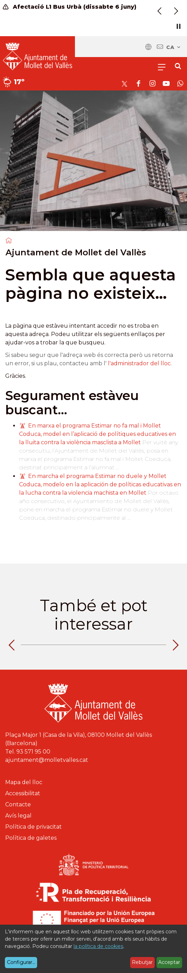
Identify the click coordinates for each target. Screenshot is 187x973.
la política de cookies (98, 946)
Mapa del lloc (23, 782)
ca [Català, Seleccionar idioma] (173, 47)
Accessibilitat (22, 793)
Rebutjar (142, 962)
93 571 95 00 (33, 751)
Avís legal (18, 815)
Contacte (18, 804)
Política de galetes (31, 838)
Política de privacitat (33, 826)
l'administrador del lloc (139, 363)
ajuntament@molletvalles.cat (46, 760)
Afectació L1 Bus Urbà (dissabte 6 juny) (69, 6)
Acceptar (169, 962)
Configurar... (21, 962)
